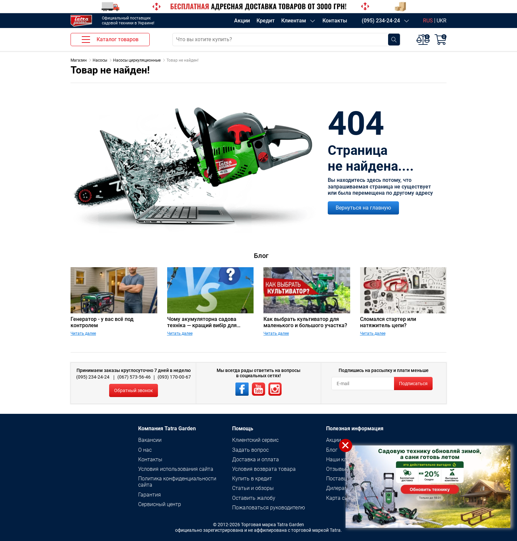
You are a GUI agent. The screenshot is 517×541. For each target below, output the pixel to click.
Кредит (266, 20)
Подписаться (413, 383)
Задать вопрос (250, 450)
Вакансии (150, 440)
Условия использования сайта (175, 469)
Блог (332, 450)
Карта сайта (341, 498)
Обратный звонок (133, 390)
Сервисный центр (159, 504)
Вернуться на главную (363, 208)
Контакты (334, 20)
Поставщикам (343, 478)
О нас (145, 450)
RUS (428, 20)
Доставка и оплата (255, 459)
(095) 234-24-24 (381, 20)
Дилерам (337, 488)
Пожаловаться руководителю (268, 507)
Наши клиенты (344, 459)
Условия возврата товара (264, 469)
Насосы (100, 60)
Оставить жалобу (253, 498)
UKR (441, 20)
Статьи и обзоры (253, 488)
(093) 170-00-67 (174, 377)
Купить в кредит (252, 478)
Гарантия (149, 495)
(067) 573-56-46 (134, 377)
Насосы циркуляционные (137, 60)
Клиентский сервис (255, 440)
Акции (242, 20)
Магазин (79, 60)
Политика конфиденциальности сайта (177, 481)
